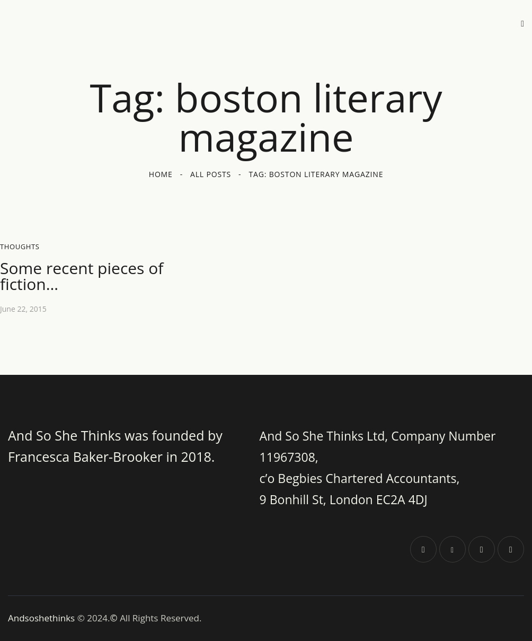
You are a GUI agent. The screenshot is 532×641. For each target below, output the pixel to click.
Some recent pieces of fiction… (81, 276)
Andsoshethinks (42, 618)
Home (161, 174)
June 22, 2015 (23, 309)
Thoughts (19, 246)
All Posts (210, 174)
